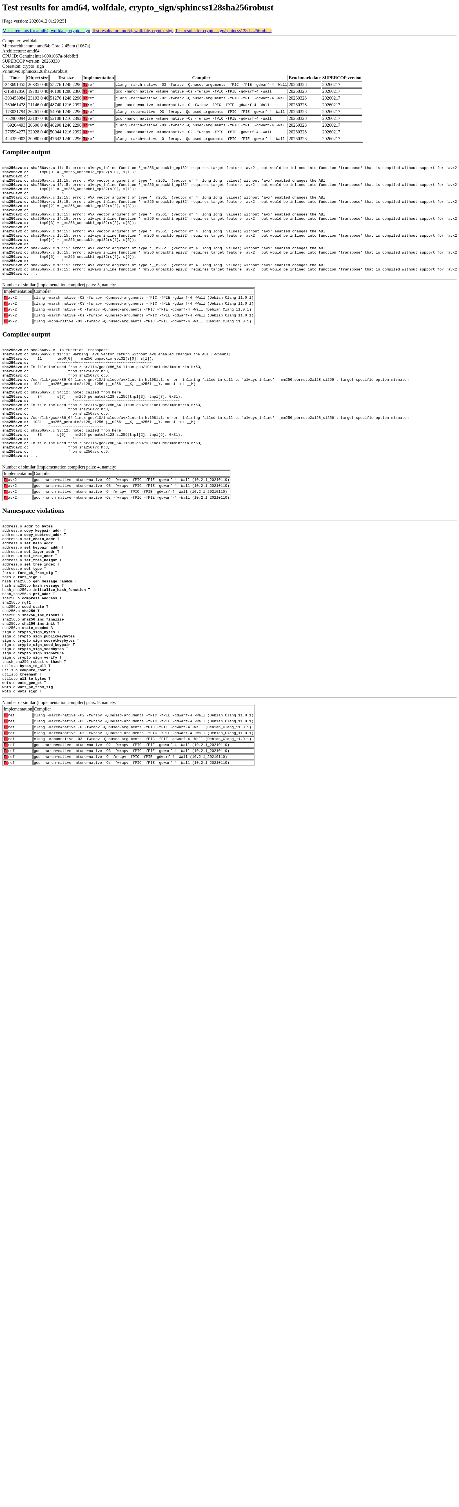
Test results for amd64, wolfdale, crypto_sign (132, 30)
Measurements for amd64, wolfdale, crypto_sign (46, 30)
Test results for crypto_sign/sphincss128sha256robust (223, 30)
